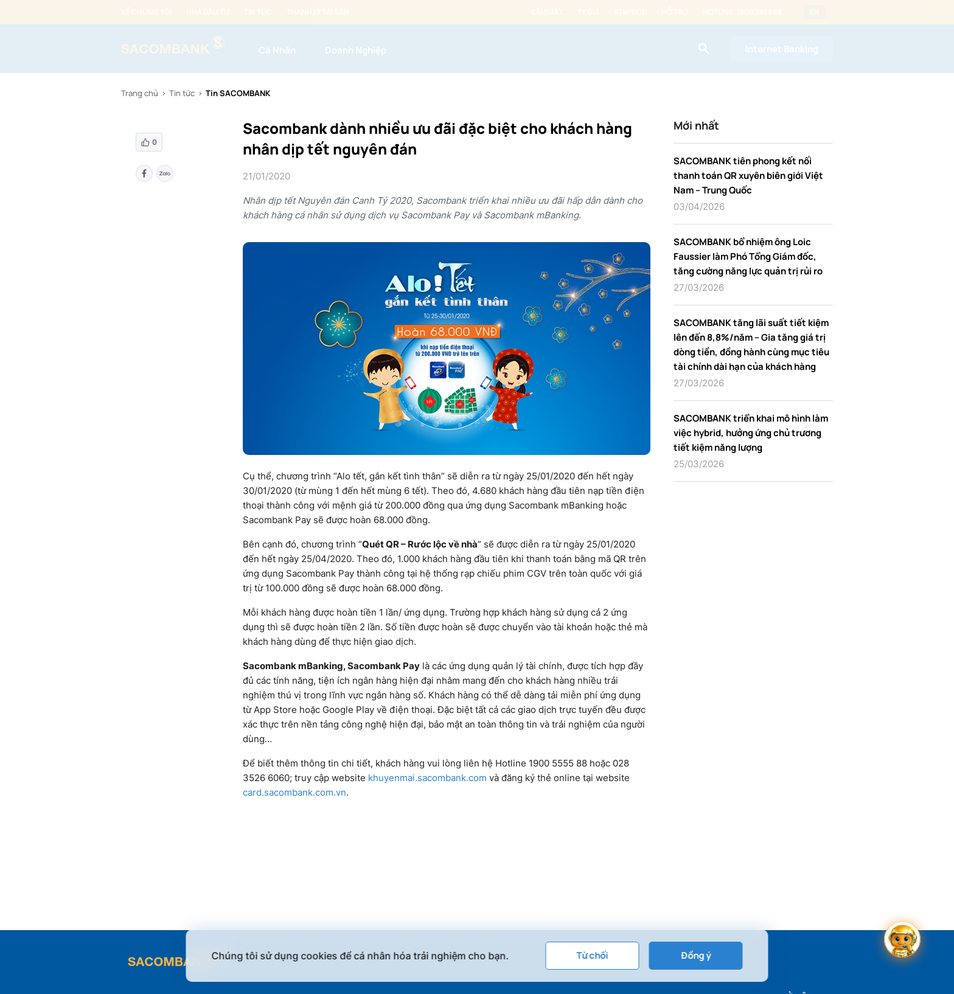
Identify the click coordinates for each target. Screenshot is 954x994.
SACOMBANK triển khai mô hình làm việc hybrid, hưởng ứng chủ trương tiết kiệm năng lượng (751, 433)
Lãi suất (547, 12)
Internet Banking (781, 49)
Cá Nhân (277, 50)
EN (815, 12)
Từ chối (592, 955)
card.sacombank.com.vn (294, 792)
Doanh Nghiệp (355, 50)
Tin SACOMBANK (238, 93)
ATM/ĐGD (630, 12)
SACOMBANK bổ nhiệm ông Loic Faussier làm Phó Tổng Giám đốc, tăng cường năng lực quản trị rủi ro (748, 256)
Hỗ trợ (674, 12)
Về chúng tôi (146, 12)
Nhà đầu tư (207, 12)
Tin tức (258, 12)
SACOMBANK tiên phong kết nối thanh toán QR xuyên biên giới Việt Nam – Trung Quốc (748, 175)
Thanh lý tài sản (318, 12)
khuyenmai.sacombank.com (426, 778)
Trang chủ (139, 93)
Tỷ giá (588, 12)
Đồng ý (696, 955)
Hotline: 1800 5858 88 (742, 12)
